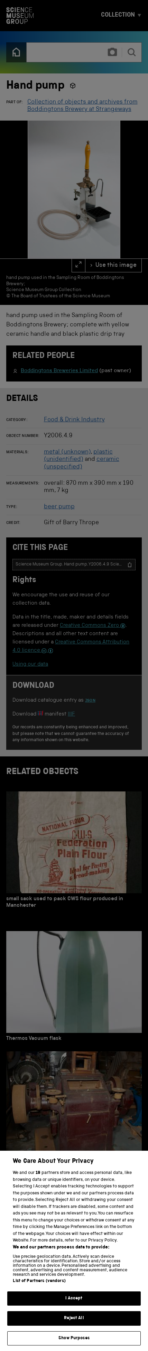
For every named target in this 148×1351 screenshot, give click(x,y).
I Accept (73, 1305)
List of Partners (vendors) (39, 1288)
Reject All (74, 1325)
